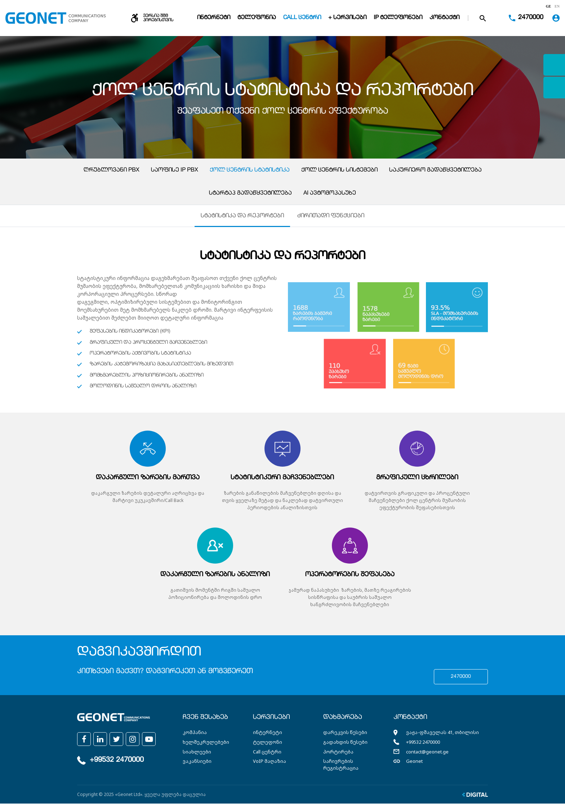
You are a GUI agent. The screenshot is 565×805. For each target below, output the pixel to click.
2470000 (461, 678)
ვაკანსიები (197, 762)
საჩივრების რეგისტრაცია (341, 766)
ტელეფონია (256, 18)
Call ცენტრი (302, 18)
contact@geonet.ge (427, 753)
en (557, 6)
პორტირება (338, 753)
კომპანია (195, 733)
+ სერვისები (347, 18)
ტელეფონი (267, 743)
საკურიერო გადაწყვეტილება (435, 170)
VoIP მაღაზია (269, 762)
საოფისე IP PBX (174, 170)
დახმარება (342, 719)
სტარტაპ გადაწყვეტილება (250, 193)
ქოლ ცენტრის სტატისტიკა (250, 170)
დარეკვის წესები (345, 733)
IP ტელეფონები (398, 18)
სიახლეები (197, 753)
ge (548, 6)
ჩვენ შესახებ (205, 719)
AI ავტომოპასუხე (329, 193)
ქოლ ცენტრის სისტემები (339, 170)
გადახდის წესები (345, 743)
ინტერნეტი (213, 18)
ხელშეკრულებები (206, 743)
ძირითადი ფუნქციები (331, 217)
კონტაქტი (444, 18)
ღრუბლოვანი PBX (111, 170)
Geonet (414, 762)
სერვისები (271, 719)
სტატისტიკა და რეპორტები (242, 217)
